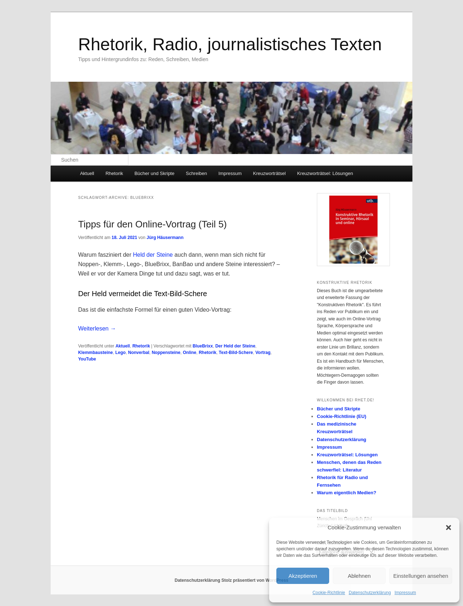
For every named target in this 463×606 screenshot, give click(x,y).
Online (189, 352)
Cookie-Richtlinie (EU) (341, 416)
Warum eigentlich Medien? (346, 492)
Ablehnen (359, 576)
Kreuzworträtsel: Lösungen (325, 173)
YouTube (87, 359)
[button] (448, 527)
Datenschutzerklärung (370, 592)
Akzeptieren (302, 576)
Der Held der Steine (235, 346)
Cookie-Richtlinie (329, 592)
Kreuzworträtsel (269, 173)
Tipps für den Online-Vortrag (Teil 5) (152, 224)
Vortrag (263, 352)
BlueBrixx (202, 346)
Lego (120, 352)
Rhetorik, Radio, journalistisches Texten (230, 44)
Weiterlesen (97, 328)
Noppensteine (166, 352)
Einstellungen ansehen (420, 576)
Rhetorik (114, 173)
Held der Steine (153, 255)
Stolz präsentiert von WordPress (254, 580)
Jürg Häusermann (164, 237)
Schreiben (196, 173)
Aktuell (87, 173)
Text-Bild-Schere (236, 352)
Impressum (405, 592)
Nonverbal (138, 352)
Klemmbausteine (95, 352)
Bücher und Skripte (155, 173)
